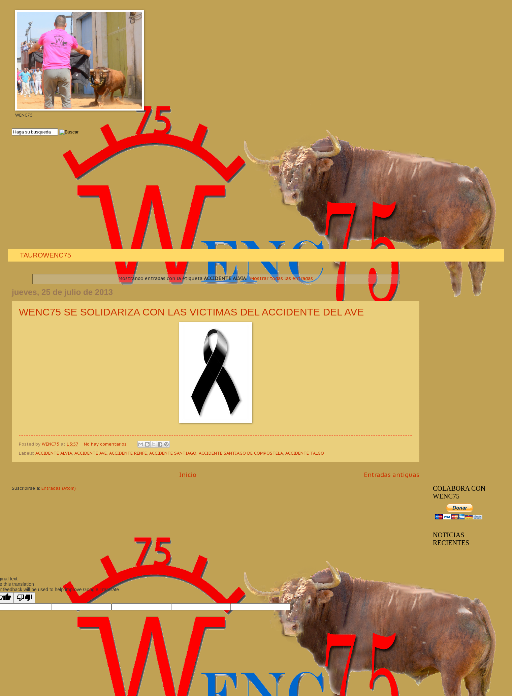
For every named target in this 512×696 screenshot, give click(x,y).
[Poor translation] (24, 597)
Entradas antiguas (391, 475)
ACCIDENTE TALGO (304, 453)
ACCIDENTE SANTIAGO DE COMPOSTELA (241, 453)
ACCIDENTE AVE (90, 453)
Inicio (187, 475)
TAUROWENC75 (45, 255)
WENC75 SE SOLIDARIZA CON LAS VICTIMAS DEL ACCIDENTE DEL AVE (191, 311)
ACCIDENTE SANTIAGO (172, 453)
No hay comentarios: (106, 444)
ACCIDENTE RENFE (128, 453)
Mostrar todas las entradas (281, 278)
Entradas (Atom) (58, 488)
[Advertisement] (214, 193)
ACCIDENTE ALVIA (53, 453)
